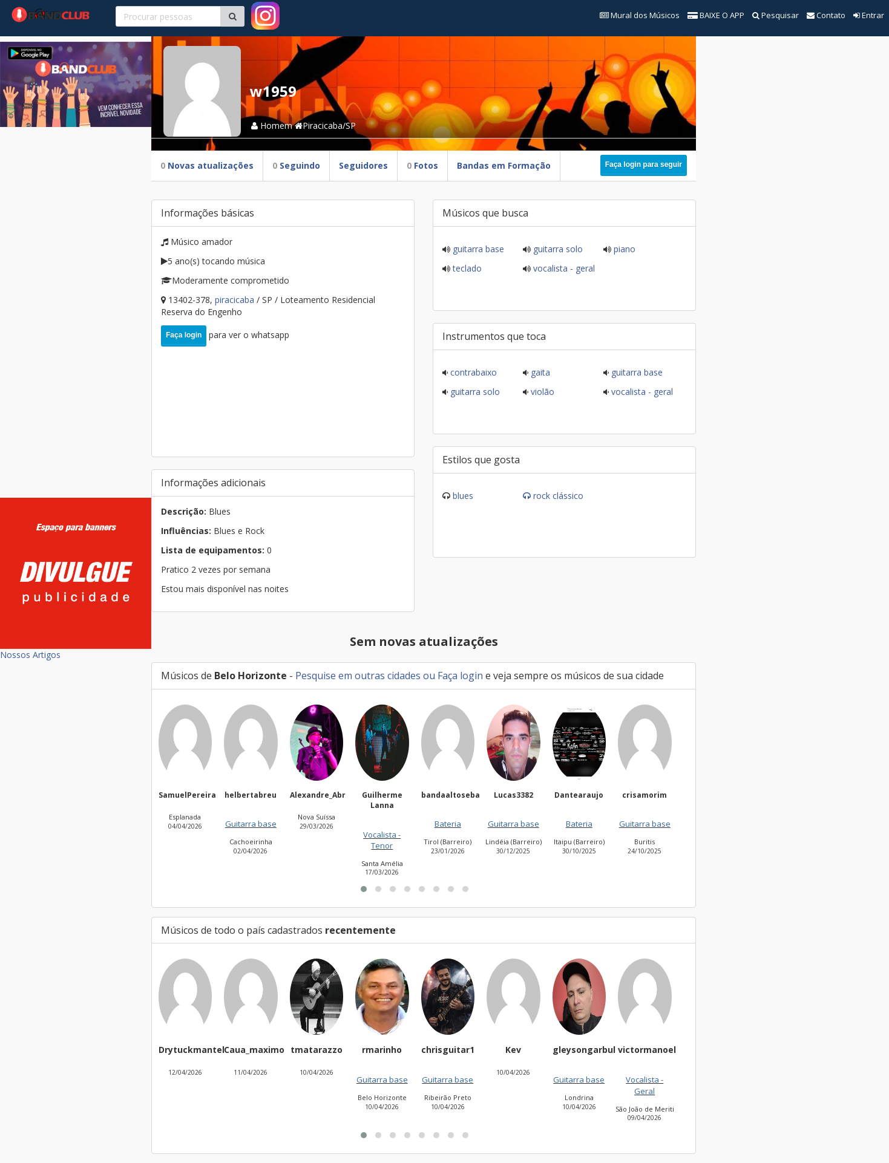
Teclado (466, 268)
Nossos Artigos (30, 654)
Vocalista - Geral (563, 268)
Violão (541, 391)
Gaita (539, 372)
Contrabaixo (472, 372)
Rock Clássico (558, 495)
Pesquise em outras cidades (358, 675)
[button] (363, 889)
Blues (463, 495)
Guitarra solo (557, 249)
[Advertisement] (75, 308)
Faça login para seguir (643, 164)
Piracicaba (236, 299)
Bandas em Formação (504, 165)
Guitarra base (477, 249)
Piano (623, 249)
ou (429, 675)
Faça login (184, 335)
